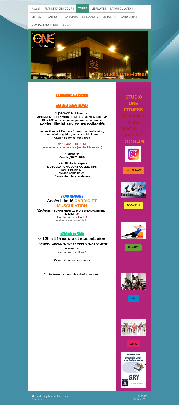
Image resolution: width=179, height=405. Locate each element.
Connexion (142, 396)
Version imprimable (43, 396)
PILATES (133, 247)
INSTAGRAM (133, 169)
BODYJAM (133, 205)
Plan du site (62, 396)
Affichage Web (140, 399)
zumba (133, 343)
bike (133, 298)
